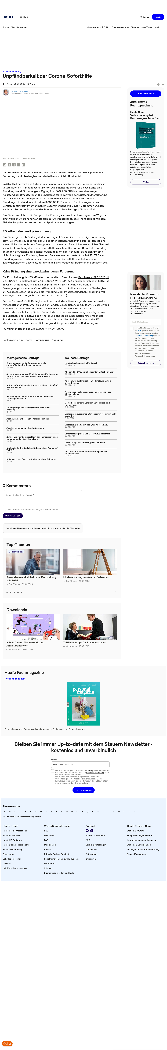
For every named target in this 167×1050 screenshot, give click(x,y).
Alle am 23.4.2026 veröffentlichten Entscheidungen (89, 372)
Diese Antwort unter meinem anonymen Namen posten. (33, 509)
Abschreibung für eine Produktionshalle (25, 428)
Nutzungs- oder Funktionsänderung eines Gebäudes (31, 459)
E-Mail (54, 760)
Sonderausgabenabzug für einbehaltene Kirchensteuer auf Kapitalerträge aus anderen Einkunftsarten (32, 375)
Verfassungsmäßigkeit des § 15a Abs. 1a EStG (86, 425)
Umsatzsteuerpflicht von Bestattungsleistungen (87, 434)
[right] (115, 592)
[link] (6, 27)
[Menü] (24, 17)
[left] (110, 592)
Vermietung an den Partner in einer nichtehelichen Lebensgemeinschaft (30, 398)
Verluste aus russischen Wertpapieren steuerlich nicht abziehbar (90, 415)
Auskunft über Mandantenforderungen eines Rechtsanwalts (86, 453)
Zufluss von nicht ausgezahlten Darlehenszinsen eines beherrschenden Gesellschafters (32, 438)
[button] (158, 17)
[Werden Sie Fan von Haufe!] (91, 831)
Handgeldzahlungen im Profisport (81, 363)
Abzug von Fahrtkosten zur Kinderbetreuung (27, 419)
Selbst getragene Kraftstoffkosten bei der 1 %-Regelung (28, 409)
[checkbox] (4, 509)
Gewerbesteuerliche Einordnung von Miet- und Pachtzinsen (87, 404)
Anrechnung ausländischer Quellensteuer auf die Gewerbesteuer (88, 382)
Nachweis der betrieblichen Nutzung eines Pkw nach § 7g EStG (32, 449)
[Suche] (144, 17)
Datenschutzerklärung (144, 335)
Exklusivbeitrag (16, 552)
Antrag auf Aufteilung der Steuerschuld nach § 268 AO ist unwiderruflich (32, 386)
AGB (139, 330)
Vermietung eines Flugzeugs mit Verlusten (85, 443)
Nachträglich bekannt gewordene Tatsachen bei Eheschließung (88, 393)
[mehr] (159, 27)
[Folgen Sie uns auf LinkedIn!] (87, 831)
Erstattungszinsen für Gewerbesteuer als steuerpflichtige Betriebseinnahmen (26, 364)
